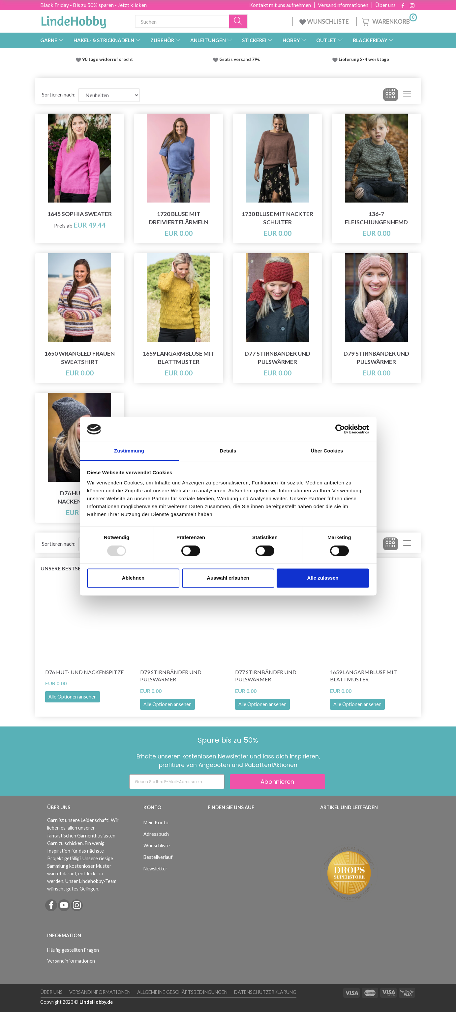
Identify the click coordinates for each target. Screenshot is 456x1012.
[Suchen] (238, 21)
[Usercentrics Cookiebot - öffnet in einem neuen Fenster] (340, 429)
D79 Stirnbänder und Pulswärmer (376, 357)
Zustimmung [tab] (129, 451)
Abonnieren (277, 782)
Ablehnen (133, 578)
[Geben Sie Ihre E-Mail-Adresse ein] (177, 781)
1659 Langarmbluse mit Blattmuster (179, 357)
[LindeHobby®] (73, 20)
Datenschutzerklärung (265, 992)
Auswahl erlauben (228, 578)
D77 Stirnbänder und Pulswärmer (277, 357)
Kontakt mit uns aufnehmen (280, 5)
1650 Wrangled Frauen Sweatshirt (80, 357)
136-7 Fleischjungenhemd (376, 218)
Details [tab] (228, 451)
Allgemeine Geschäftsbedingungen (182, 992)
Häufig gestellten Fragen (73, 950)
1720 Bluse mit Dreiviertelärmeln (178, 218)
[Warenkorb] (389, 21)
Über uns (385, 5)
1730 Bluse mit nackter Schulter (277, 218)
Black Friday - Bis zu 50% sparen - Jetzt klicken (93, 5)
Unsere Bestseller (67, 568)
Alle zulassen (322, 578)
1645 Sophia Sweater (79, 213)
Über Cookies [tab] (327, 451)
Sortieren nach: (59, 94)
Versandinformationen (343, 5)
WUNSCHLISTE (324, 21)
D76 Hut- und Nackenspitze (84, 672)
